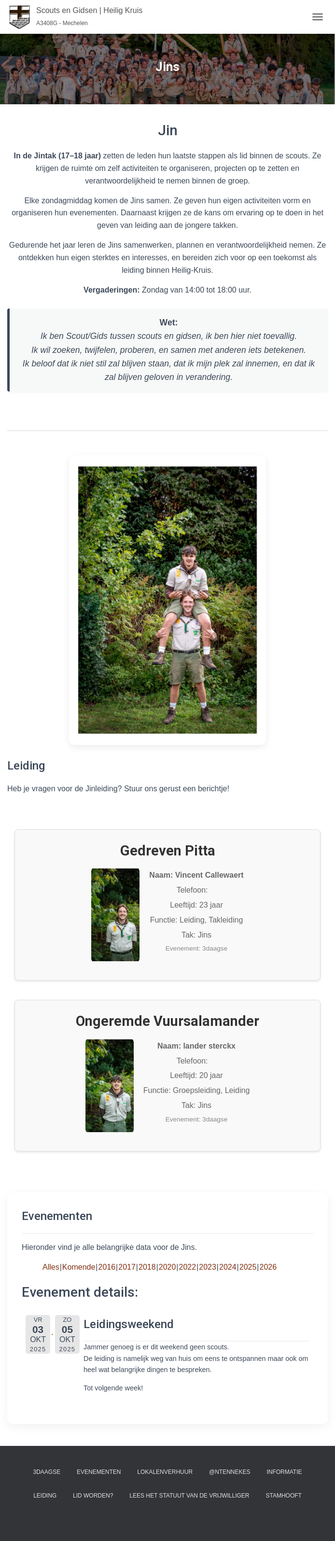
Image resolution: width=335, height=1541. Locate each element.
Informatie (284, 1472)
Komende (79, 1267)
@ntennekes (230, 1472)
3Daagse (47, 1472)
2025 (248, 1267)
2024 (228, 1267)
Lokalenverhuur (165, 1472)
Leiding (44, 1495)
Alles (50, 1267)
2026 (268, 1267)
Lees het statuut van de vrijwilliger (189, 1495)
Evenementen (99, 1472)
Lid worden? (93, 1495)
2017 (127, 1267)
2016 (107, 1267)
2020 (167, 1267)
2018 (147, 1267)
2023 (207, 1267)
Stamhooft (283, 1495)
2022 (187, 1267)
